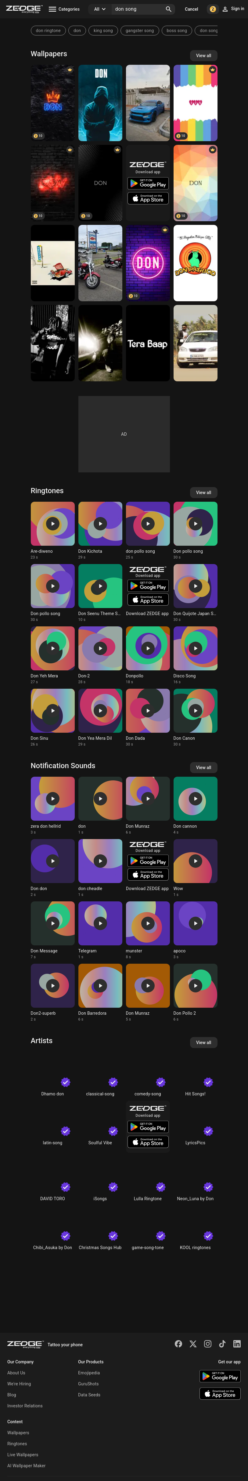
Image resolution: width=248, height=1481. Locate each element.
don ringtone (48, 30)
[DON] (148, 103)
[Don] (53, 103)
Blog (11, 1394)
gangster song (140, 30)
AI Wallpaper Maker (26, 1465)
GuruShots (88, 1383)
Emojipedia (89, 1372)
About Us (16, 1372)
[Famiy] (100, 263)
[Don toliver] (100, 343)
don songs (210, 30)
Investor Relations (25, 1405)
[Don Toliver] (53, 263)
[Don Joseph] (195, 343)
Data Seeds (89, 1394)
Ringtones (17, 1443)
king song (103, 30)
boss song (177, 30)
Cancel (191, 9)
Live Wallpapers (22, 1454)
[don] (100, 103)
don (77, 30)
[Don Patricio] (195, 263)
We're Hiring (19, 1383)
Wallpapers (18, 1432)
